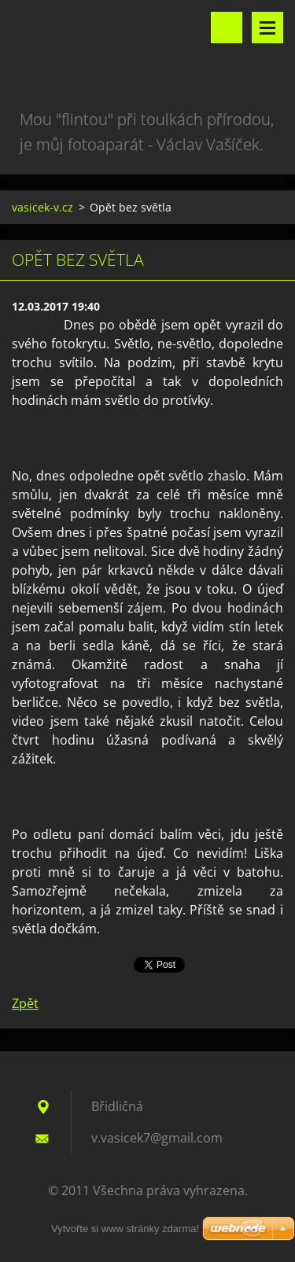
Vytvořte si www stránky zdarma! (125, 1228)
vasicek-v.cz (42, 207)
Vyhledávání (226, 27)
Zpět (25, 1003)
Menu (267, 27)
